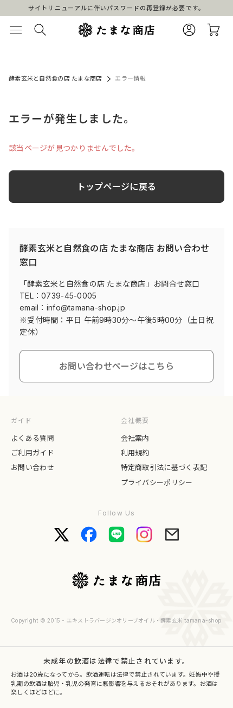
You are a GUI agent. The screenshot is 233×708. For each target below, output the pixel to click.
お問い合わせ (32, 467)
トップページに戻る (117, 186)
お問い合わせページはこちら (116, 366)
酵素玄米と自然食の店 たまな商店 (55, 78)
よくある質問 (32, 438)
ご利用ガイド (32, 452)
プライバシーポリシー (157, 482)
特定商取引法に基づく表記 (164, 467)
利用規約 (135, 452)
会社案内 (135, 438)
